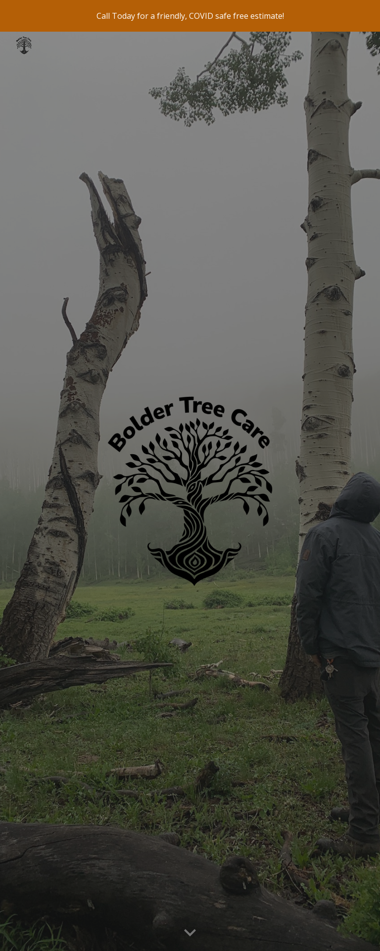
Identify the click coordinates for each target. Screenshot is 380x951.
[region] (190, 16)
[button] (190, 933)
